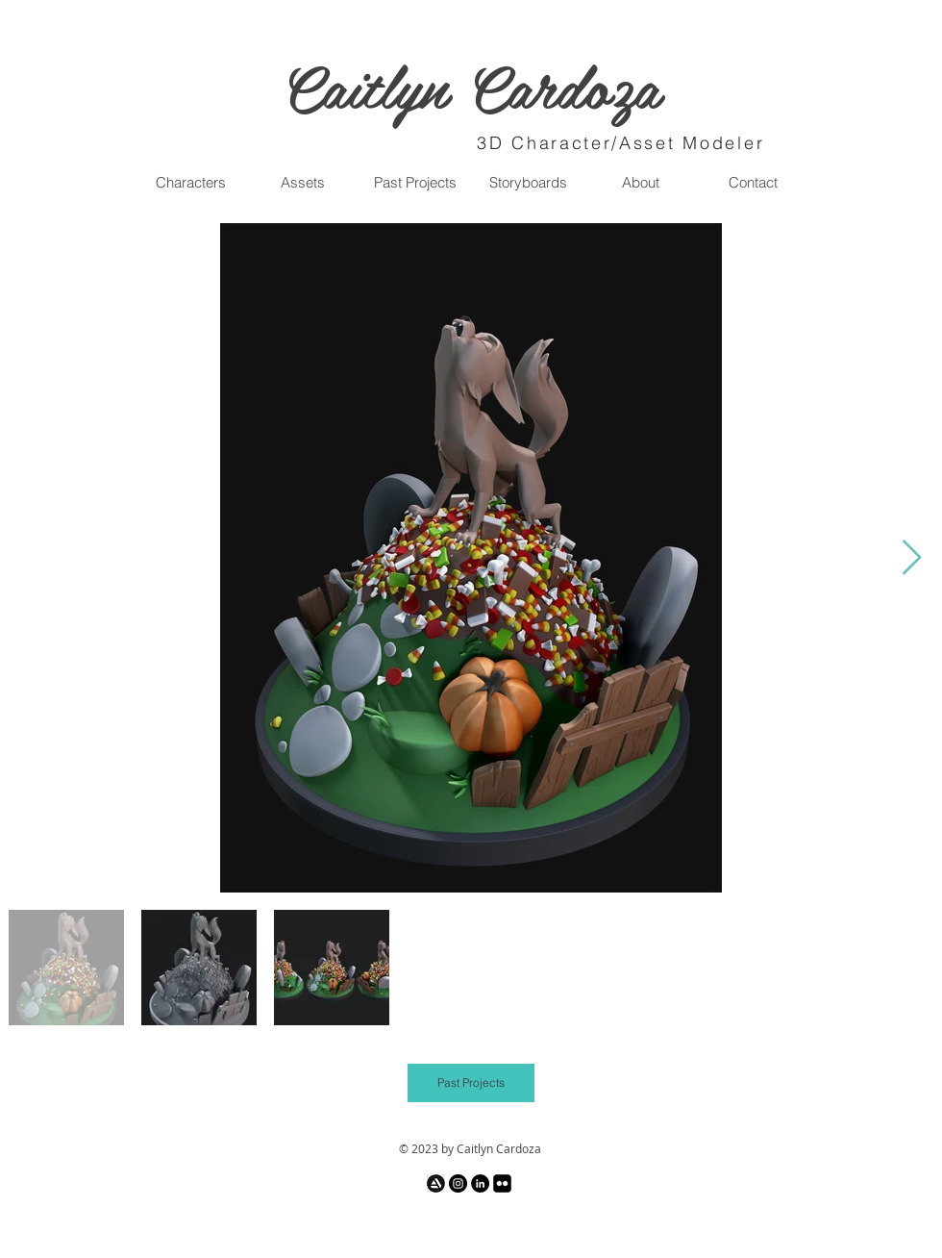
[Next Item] (912, 558)
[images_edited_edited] (436, 1183)
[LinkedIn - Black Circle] (480, 1183)
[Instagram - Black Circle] (458, 1183)
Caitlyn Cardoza (471, 85)
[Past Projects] (471, 1083)
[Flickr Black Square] (502, 1183)
